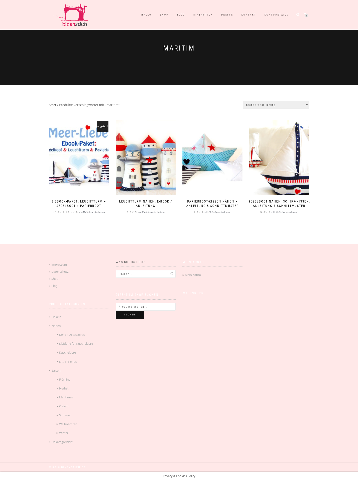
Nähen (56, 326)
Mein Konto (193, 275)
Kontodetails (276, 14)
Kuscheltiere (67, 352)
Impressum (59, 264)
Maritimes (66, 397)
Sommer (65, 415)
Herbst (63, 388)
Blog (181, 14)
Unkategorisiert (62, 442)
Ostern (63, 406)
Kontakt (248, 14)
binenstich (203, 14)
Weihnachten (68, 424)
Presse (227, 14)
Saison (56, 370)
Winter (63, 433)
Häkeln (56, 317)
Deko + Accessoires (72, 335)
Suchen (129, 314)
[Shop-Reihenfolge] (276, 105)
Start (52, 105)
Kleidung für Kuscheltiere (76, 343)
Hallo (146, 14)
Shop (164, 14)
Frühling (64, 379)
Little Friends (68, 362)
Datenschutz (59, 271)
